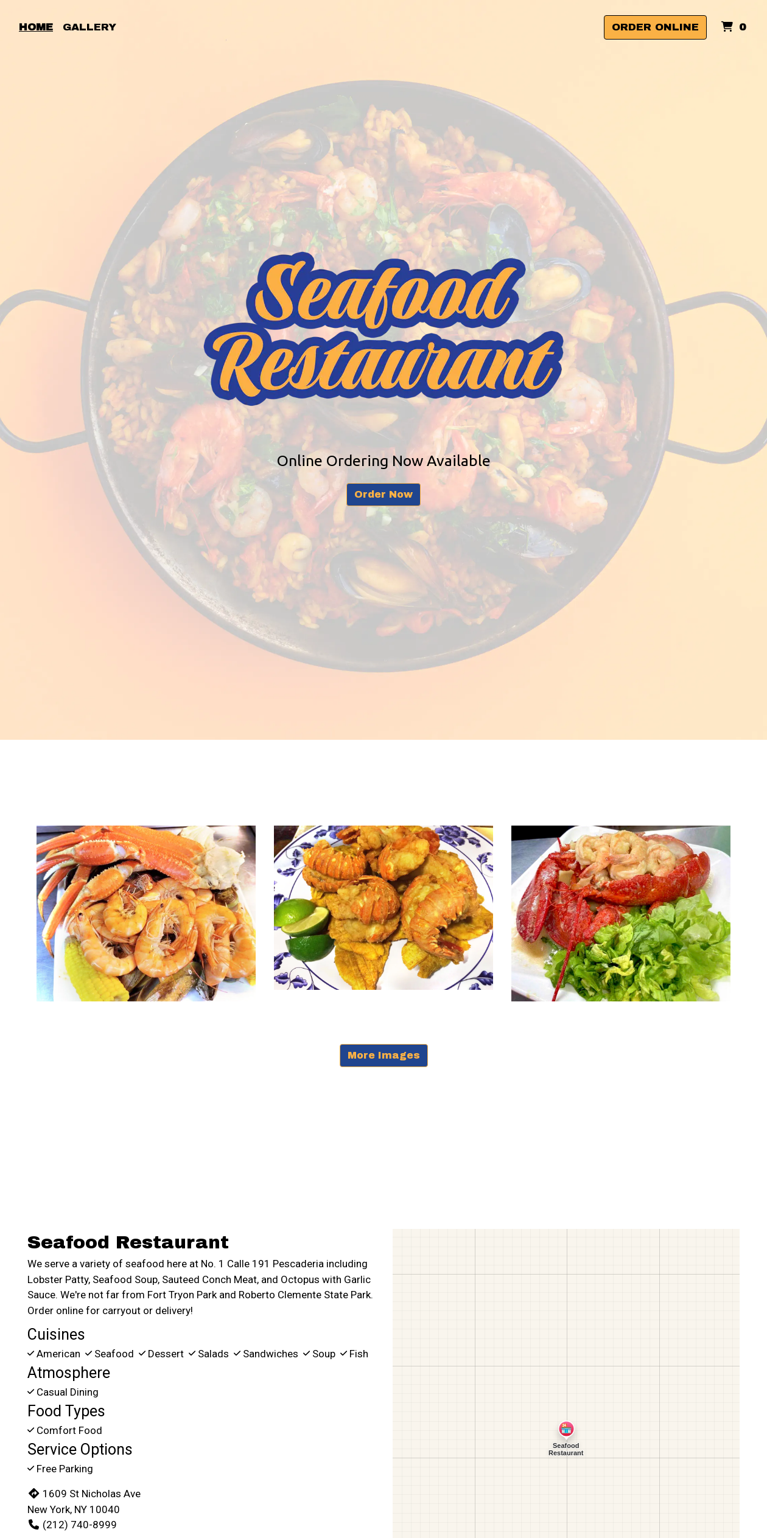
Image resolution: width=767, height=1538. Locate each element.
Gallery (89, 27)
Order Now (383, 494)
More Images (384, 1055)
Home (36, 27)
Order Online (655, 27)
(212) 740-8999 (72, 1525)
